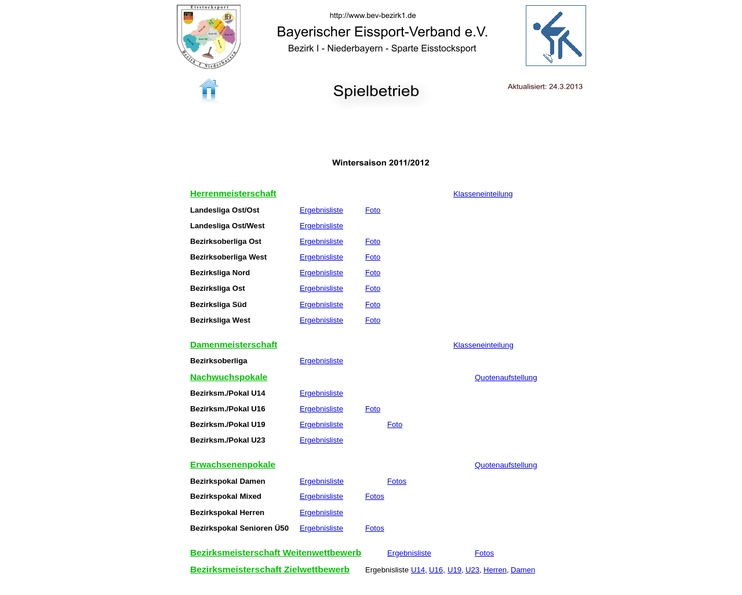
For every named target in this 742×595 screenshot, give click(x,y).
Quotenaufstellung (506, 378)
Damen (523, 570)
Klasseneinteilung (483, 194)
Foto (372, 210)
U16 (436, 570)
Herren (495, 570)
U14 (418, 570)
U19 (454, 570)
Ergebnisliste (321, 210)
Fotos (396, 481)
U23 (472, 570)
